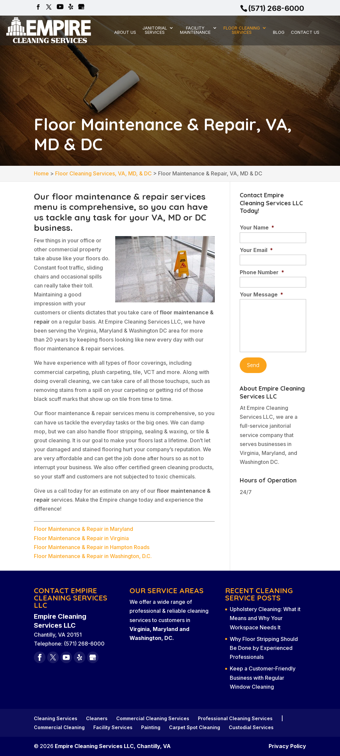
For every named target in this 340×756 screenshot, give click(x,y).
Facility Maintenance (195, 30)
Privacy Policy (287, 746)
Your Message (261, 294)
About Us (125, 32)
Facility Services (112, 727)
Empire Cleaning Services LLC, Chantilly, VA (113, 746)
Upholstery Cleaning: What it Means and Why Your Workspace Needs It (265, 618)
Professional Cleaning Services (235, 718)
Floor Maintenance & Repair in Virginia (81, 538)
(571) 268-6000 (276, 8)
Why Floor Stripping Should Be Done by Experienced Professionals (264, 648)
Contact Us (305, 32)
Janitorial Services (154, 30)
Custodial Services (251, 727)
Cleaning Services (55, 718)
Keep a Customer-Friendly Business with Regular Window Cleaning (263, 677)
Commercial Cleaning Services (152, 718)
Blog (279, 32)
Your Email (256, 250)
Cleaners (97, 718)
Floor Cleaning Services (241, 30)
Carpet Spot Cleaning (194, 727)
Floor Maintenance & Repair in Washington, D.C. (93, 556)
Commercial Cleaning (59, 727)
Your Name (257, 227)
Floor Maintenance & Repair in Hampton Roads (91, 547)
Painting (150, 727)
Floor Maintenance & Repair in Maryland (83, 529)
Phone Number (262, 272)
